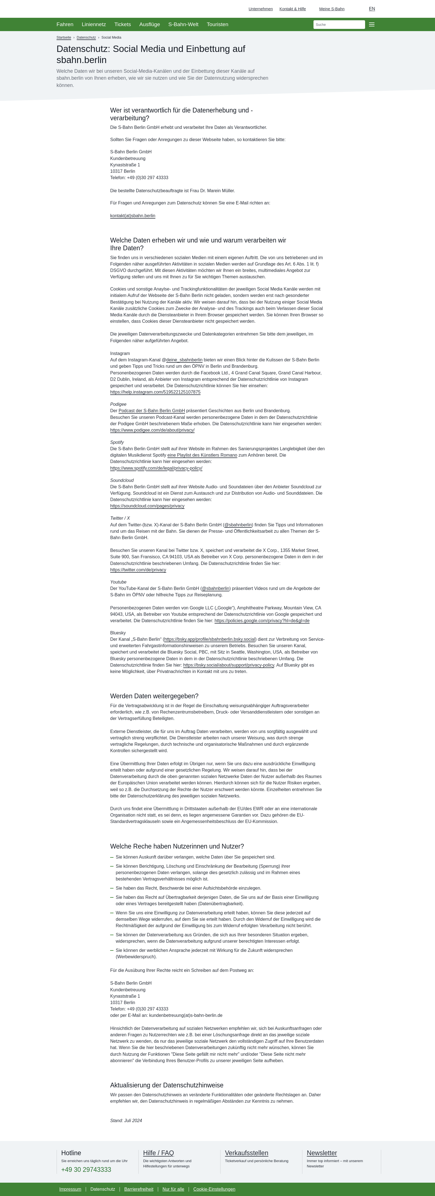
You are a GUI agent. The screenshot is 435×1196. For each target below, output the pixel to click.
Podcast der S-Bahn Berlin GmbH (151, 410)
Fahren (65, 24)
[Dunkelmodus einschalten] (354, 9)
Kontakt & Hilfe (293, 9)
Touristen (217, 24)
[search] (339, 24)
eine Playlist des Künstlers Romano (202, 455)
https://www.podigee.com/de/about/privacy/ (152, 430)
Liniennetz (94, 24)
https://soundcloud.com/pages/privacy (147, 506)
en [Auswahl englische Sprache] (372, 8)
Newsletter (322, 1153)
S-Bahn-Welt (183, 24)
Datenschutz (86, 37)
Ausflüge (149, 24)
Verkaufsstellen (246, 1153)
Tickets (122, 24)
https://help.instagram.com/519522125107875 (155, 392)
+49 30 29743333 (86, 1170)
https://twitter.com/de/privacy (138, 569)
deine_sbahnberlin (184, 359)
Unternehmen (261, 9)
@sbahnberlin (238, 524)
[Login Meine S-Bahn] (329, 9)
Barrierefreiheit (138, 1189)
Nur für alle (173, 1189)
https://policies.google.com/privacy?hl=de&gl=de (261, 620)
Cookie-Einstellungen (214, 1189)
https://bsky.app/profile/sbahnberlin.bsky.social (209, 639)
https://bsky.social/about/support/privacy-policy (228, 665)
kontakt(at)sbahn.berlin (132, 215)
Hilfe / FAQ (158, 1153)
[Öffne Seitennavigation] (371, 24)
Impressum (70, 1189)
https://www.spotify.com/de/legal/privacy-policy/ (156, 468)
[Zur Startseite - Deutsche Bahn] (422, 9)
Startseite (64, 37)
